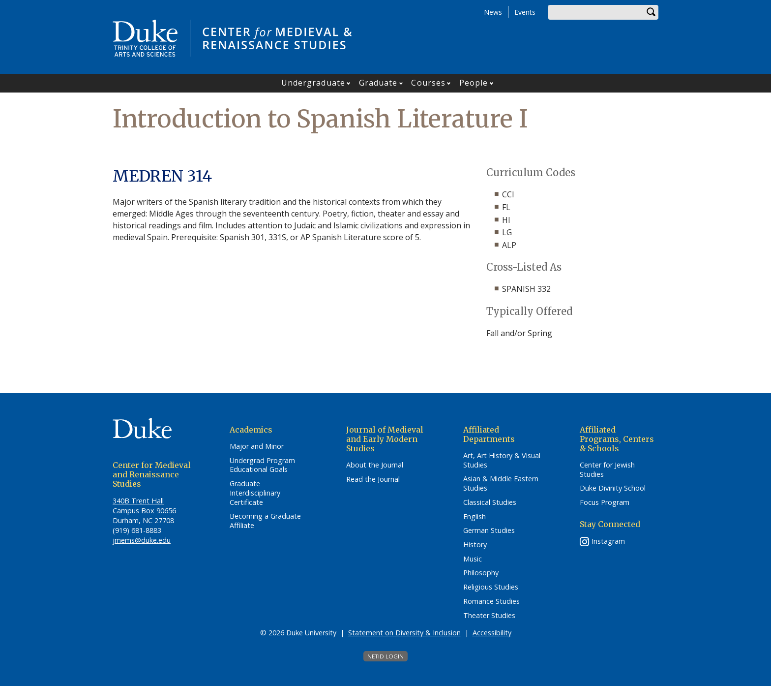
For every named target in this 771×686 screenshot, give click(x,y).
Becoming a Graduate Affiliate (265, 521)
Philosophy (481, 572)
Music (472, 559)
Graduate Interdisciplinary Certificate (255, 492)
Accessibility (492, 632)
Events (524, 12)
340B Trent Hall (138, 500)
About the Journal (374, 465)
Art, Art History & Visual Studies (501, 460)
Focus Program (604, 502)
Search (651, 12)
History (475, 544)
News (493, 12)
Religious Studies (490, 587)
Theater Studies (489, 615)
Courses (428, 82)
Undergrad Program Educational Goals (262, 465)
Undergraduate (313, 82)
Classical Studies (489, 502)
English (474, 516)
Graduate (378, 82)
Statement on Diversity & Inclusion (404, 632)
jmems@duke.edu (142, 540)
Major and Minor (257, 446)
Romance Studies (491, 601)
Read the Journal (373, 479)
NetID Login (385, 656)
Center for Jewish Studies (607, 470)
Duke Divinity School (613, 488)
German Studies (489, 530)
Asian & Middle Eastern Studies (500, 483)
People (473, 82)
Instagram (608, 541)
